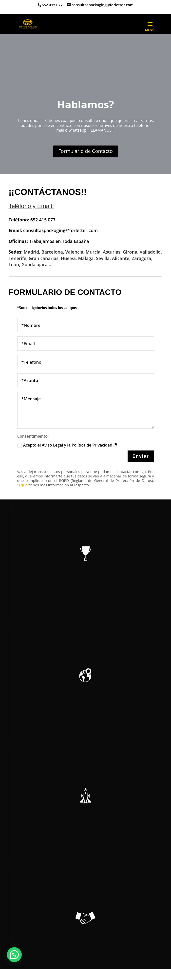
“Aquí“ (22, 484)
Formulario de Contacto (85, 151)
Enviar (141, 456)
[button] (14, 954)
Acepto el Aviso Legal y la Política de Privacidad (67, 445)
